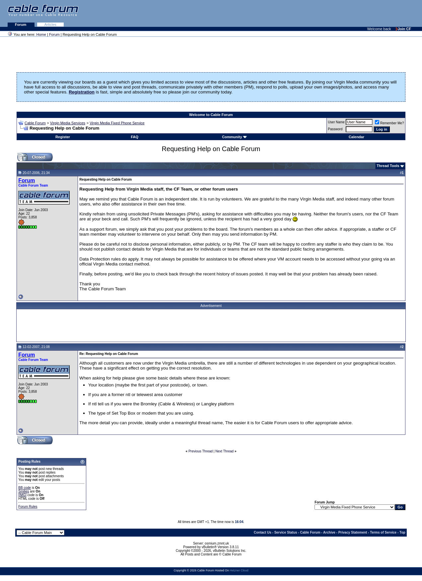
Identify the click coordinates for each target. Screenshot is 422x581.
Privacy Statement (352, 532)
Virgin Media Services (67, 123)
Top (402, 532)
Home (41, 34)
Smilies (23, 491)
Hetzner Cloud (239, 570)
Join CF (403, 29)
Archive (329, 532)
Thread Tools (388, 166)
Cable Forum (35, 123)
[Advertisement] (341, 13)
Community (234, 137)
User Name (336, 122)
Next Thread (224, 451)
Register (62, 137)
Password (335, 129)
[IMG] (22, 495)
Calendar (356, 137)
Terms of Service (383, 532)
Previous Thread (200, 451)
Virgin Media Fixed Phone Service (117, 123)
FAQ (134, 137)
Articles (50, 25)
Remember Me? (389, 123)
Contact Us (262, 532)
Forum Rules (27, 506)
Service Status (285, 532)
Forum (21, 25)
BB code (24, 488)
